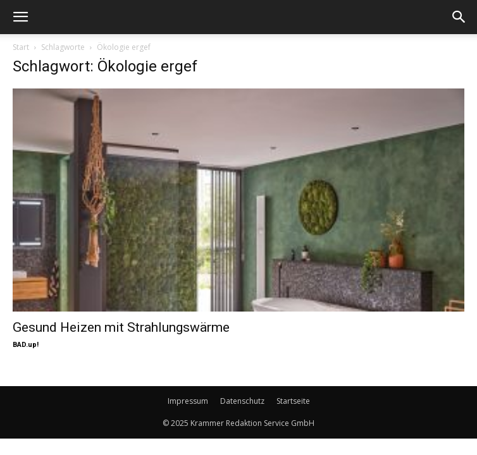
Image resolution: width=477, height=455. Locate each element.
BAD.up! (26, 345)
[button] (20, 17)
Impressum (188, 401)
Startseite (293, 401)
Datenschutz (242, 401)
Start (21, 47)
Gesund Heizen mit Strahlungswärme (121, 327)
